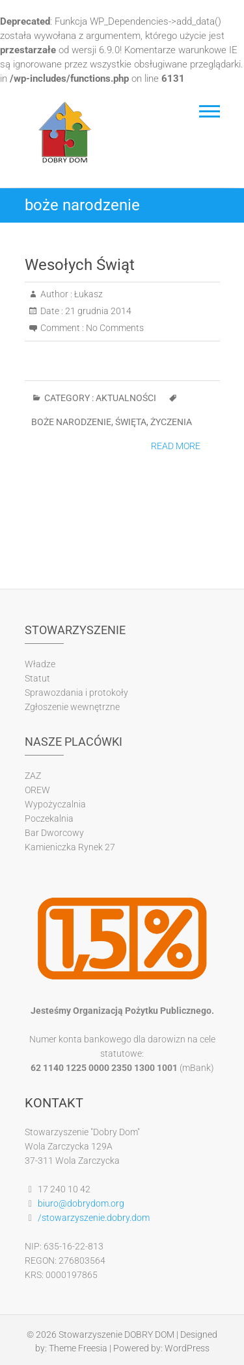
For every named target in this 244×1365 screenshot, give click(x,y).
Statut (37, 678)
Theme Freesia (78, 1348)
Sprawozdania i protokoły (76, 692)
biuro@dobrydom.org (81, 1203)
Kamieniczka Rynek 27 (70, 847)
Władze (40, 664)
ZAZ (33, 775)
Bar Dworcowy (54, 833)
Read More (175, 446)
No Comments (115, 328)
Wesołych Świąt (80, 265)
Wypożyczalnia (55, 804)
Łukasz (87, 294)
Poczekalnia (49, 818)
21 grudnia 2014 (97, 311)
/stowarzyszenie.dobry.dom (94, 1217)
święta (130, 422)
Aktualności (126, 398)
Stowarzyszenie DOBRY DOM (116, 1334)
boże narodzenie (71, 422)
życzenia (171, 422)
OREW (37, 790)
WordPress (187, 1348)
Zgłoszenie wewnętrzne (72, 707)
